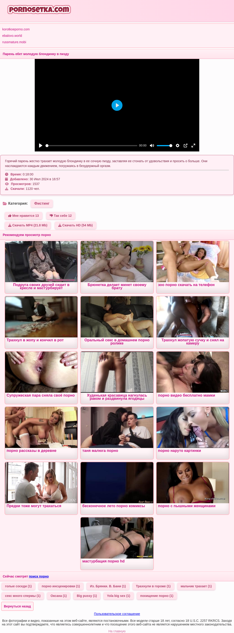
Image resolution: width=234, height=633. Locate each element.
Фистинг (41, 203)
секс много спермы (22, 596)
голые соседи (18, 586)
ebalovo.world (12, 35)
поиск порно (39, 576)
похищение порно (156, 596)
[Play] (40, 145)
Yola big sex (118, 596)
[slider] (91, 145)
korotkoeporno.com (16, 29)
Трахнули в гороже (153, 586)
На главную (116, 631)
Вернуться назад (17, 606)
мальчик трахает (196, 586)
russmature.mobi (14, 42)
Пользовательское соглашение (117, 614)
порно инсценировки (61, 586)
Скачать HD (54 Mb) (75, 225)
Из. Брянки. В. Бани (108, 586)
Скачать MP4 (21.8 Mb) (27, 225)
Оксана (59, 596)
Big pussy (87, 596)
